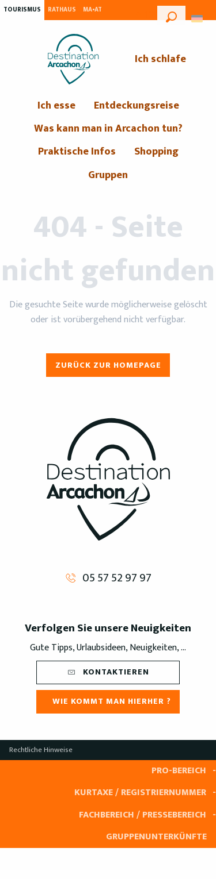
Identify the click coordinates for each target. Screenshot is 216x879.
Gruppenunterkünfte (156, 837)
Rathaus (62, 10)
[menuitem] (73, 59)
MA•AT (92, 10)
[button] (171, 15)
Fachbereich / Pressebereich (142, 815)
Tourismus (22, 10)
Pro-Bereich (178, 770)
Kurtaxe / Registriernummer (140, 792)
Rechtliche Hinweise (41, 749)
